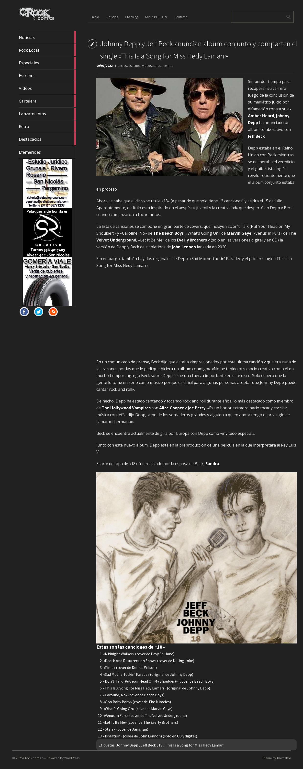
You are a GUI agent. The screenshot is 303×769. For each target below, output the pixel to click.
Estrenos (47, 75)
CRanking (131, 17)
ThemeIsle (284, 758)
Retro (47, 126)
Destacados (47, 139)
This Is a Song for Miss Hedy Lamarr (194, 745)
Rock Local (47, 50)
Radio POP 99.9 (156, 17)
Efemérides (30, 152)
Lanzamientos (47, 114)
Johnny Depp (127, 745)
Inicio (95, 17)
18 (160, 745)
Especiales (47, 63)
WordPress (71, 758)
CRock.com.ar (33, 758)
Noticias (47, 37)
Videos (47, 88)
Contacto (180, 17)
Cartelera (47, 101)
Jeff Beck (148, 745)
